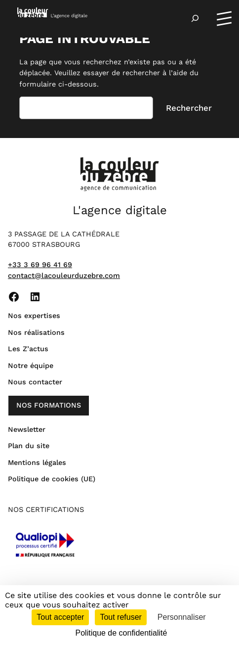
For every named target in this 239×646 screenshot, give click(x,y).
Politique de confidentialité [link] (121, 633)
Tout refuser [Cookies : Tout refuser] (120, 617)
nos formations (48, 405)
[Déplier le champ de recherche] (195, 18)
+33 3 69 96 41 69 (40, 265)
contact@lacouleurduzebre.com (64, 276)
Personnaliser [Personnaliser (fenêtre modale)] (182, 617)
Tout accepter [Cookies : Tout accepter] (60, 617)
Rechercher (189, 108)
